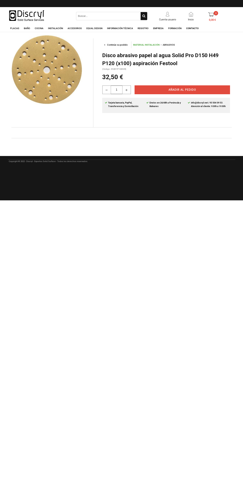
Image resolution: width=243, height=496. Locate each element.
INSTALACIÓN (55, 28)
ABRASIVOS (169, 45)
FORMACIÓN (174, 28)
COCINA (39, 28)
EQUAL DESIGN (94, 28)
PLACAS (14, 28)
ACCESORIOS (75, 28)
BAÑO (27, 28)
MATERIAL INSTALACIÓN (146, 45)
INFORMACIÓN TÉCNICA (120, 28)
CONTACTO (192, 28)
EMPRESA (158, 28)
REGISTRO (143, 28)
